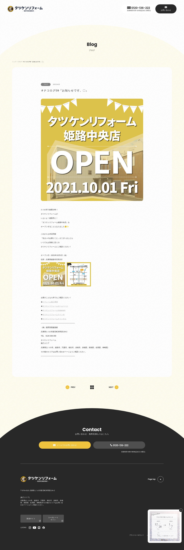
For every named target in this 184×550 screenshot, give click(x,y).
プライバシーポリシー (136, 535)
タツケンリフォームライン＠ (54, 315)
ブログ (46, 84)
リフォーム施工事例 (50, 302)
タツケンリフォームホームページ (55, 306)
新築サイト (34, 520)
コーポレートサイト (55, 519)
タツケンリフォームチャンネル (54, 319)
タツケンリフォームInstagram (54, 310)
